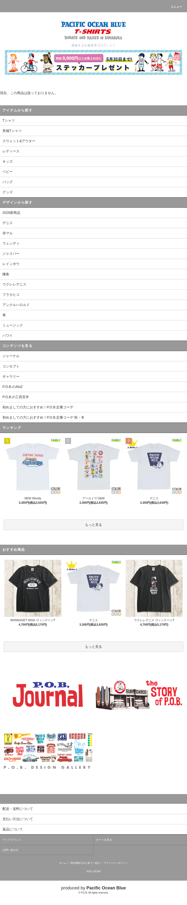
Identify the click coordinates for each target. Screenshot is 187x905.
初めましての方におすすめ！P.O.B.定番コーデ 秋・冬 (43, 417)
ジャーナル (10, 356)
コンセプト (10, 366)
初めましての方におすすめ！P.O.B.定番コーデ (37, 407)
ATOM (97, 871)
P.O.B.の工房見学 (15, 397)
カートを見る (104, 839)
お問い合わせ (10, 849)
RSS (89, 871)
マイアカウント (11, 839)
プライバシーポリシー (115, 863)
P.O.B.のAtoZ (12, 387)
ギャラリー (10, 376)
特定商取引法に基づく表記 (85, 863)
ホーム (62, 863)
